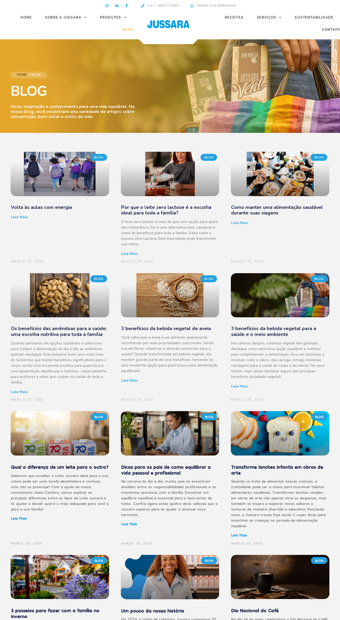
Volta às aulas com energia (41, 207)
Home (26, 17)
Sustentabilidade (314, 17)
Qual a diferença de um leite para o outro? (59, 467)
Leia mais (19, 217)
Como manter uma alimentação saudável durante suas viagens (277, 210)
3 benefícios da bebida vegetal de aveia (166, 328)
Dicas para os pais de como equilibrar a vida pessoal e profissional (166, 469)
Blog (127, 29)
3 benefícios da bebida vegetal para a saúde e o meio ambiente (273, 331)
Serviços (269, 17)
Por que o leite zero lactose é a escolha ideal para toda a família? (166, 210)
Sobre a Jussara (65, 17)
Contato (331, 29)
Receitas (234, 17)
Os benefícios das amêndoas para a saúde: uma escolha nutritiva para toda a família (59, 331)
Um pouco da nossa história (152, 610)
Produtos (113, 17)
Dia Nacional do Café (255, 610)
